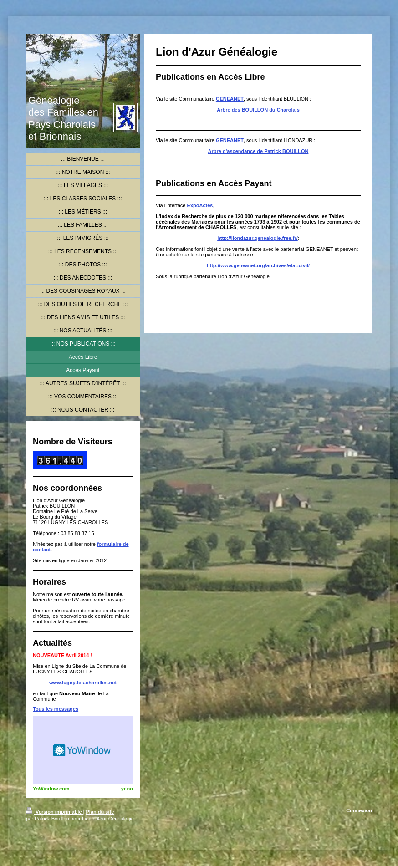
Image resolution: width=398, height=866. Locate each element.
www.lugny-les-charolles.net (83, 682)
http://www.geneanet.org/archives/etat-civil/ (258, 265)
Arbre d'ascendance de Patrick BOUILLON (258, 151)
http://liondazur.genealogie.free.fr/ (257, 238)
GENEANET (230, 99)
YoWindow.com (51, 788)
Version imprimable (54, 812)
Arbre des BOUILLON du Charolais (258, 109)
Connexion (359, 810)
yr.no (127, 788)
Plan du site (100, 812)
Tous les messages (55, 709)
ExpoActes (200, 205)
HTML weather (83, 750)
